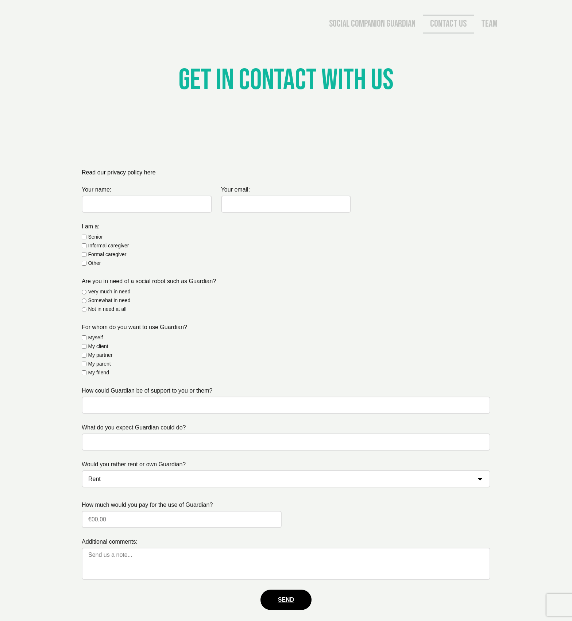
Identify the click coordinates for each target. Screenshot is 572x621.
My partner (100, 355)
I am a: (91, 226)
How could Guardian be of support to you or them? (147, 390)
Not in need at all (107, 309)
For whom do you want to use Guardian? (134, 327)
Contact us (448, 24)
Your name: (96, 189)
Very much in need (109, 291)
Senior (95, 237)
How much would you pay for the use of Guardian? (147, 505)
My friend (98, 372)
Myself (95, 337)
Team (489, 24)
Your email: (235, 189)
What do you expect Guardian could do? (134, 427)
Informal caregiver (108, 245)
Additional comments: (110, 542)
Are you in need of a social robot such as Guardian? (149, 281)
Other (94, 263)
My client (98, 346)
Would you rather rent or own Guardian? (134, 464)
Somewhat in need (109, 300)
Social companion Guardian (372, 24)
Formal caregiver (107, 254)
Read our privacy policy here (119, 172)
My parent (99, 364)
